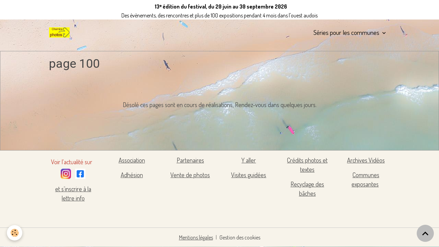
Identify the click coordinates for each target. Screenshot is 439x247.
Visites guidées (248, 175)
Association (132, 160)
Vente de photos (190, 175)
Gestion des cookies (240, 237)
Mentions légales (196, 237)
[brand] (60, 32)
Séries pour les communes (347, 32)
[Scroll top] (425, 233)
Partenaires (190, 160)
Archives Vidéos (366, 160)
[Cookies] (14, 232)
